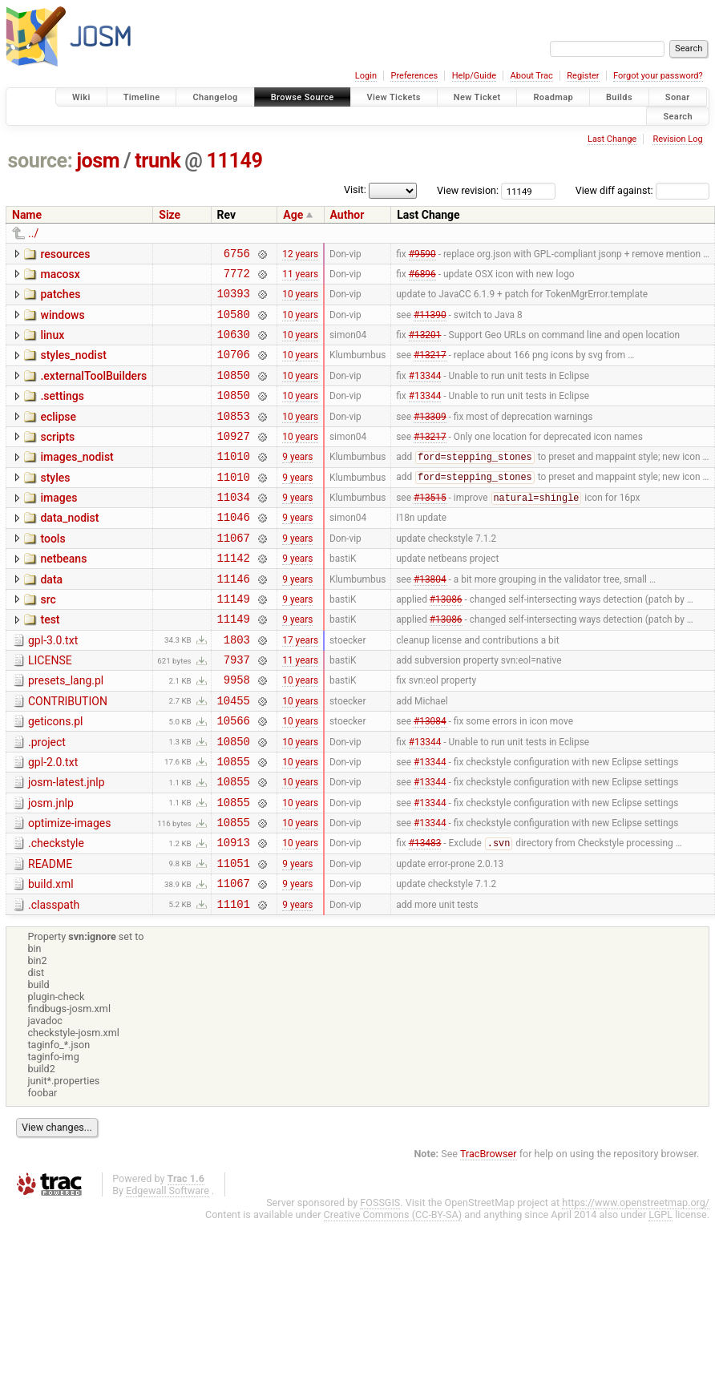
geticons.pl (55, 776)
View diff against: (642, 190)
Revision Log (677, 139)
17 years (300, 686)
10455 (233, 755)
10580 (233, 323)
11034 (233, 527)
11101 (233, 983)
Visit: (355, 190)
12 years (300, 254)
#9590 (422, 254)
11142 (233, 595)
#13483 (425, 915)
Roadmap (553, 97)
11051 (233, 937)
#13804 (430, 618)
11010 (233, 482)
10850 (233, 391)
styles (55, 504)
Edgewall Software (167, 1270)
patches (60, 299)
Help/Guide (474, 76)
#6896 (422, 277)
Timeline (141, 97)
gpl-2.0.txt (53, 822)
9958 (237, 732)
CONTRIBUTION (67, 754)
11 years (300, 277)
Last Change (612, 139)
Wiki (81, 97)
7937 (237, 709)
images (58, 526)
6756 (237, 255)
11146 (233, 619)
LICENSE (50, 708)
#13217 (430, 368)
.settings (61, 412)
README (50, 936)
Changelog (214, 97)
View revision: (468, 190)
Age (293, 214)
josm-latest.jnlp (66, 844)
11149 (235, 160)
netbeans (63, 594)
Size (169, 214)
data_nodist (69, 549)
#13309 (430, 436)
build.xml (51, 958)
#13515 (430, 529)
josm (97, 160)
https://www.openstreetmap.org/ (635, 1282)
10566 (233, 777)
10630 (233, 345)
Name (27, 214)
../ (33, 233)
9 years (297, 482)
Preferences (414, 76)
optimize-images (69, 890)
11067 (233, 573)
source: (40, 160)
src (47, 640)
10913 (233, 914)
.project (47, 799)
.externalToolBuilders (93, 390)
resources (65, 254)
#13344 (425, 391)
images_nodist (76, 480)
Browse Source (302, 97)
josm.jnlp (51, 867)
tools (52, 572)
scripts (57, 458)
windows (62, 322)
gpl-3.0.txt (53, 686)
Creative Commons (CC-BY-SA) (393, 1294)
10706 (233, 368)
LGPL (660, 1294)
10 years (300, 300)
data (51, 617)
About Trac (532, 76)
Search (678, 116)
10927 (233, 459)
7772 (237, 277)
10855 (233, 823)
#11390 (430, 323)
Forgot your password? (658, 76)
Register (583, 76)
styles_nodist (73, 367)
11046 (233, 550)
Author (347, 214)
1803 (237, 687)
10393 (233, 300)
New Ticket (477, 97)
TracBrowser (488, 1233)
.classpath (53, 981)
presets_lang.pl (65, 730)
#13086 (446, 641)
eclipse (58, 436)
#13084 (430, 778)
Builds (619, 97)
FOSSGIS (380, 1282)
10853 (233, 437)
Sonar (677, 97)
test (49, 662)
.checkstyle (56, 912)
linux (52, 344)
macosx (59, 276)
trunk (157, 160)
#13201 (425, 346)
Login (366, 76)
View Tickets (394, 97)
